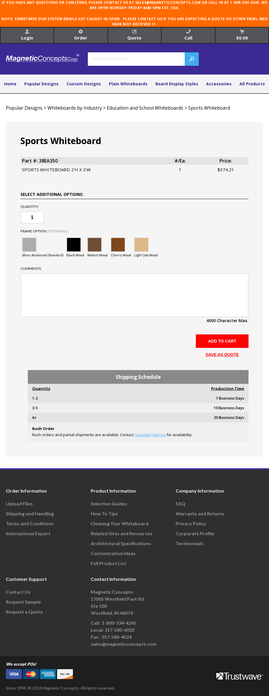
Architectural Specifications (121, 543)
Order (80, 35)
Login (27, 35)
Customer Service (150, 434)
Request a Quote (24, 611)
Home (10, 84)
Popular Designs (41, 84)
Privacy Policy (191, 523)
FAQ (180, 503)
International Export (28, 533)
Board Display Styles (176, 84)
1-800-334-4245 (119, 623)
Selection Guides (109, 503)
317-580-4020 (119, 630)
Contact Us (18, 592)
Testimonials (189, 543)
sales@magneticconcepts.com (124, 644)
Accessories (219, 84)
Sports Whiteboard (209, 108)
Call (188, 35)
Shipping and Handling (30, 513)
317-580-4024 (116, 637)
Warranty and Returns (200, 513)
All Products (252, 84)
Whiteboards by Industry (74, 108)
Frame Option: (44, 231)
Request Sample (23, 602)
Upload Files (19, 503)
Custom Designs (83, 84)
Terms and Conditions (30, 523)
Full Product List (108, 563)
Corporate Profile (195, 533)
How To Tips (104, 513)
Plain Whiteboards (128, 84)
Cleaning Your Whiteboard (119, 523)
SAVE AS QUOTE (222, 354)
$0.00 (242, 35)
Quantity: (29, 206)
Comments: (31, 268)
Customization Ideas (113, 553)
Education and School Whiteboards (145, 108)
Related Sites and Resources (121, 533)
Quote (134, 35)
